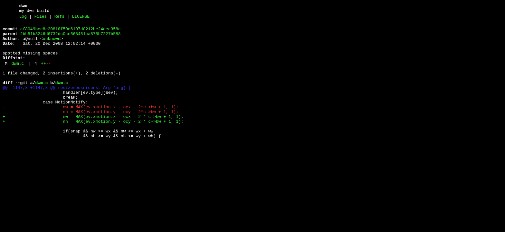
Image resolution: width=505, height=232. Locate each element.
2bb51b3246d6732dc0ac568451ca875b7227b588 (70, 38)
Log (23, 18)
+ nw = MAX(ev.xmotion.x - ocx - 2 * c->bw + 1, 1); (93, 135)
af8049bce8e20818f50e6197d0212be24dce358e (70, 32)
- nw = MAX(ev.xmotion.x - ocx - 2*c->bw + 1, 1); (90, 123)
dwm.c (17, 73)
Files (40, 18)
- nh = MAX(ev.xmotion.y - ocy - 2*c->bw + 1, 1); (90, 129)
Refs (59, 18)
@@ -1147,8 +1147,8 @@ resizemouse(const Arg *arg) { (67, 100)
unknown (52, 43)
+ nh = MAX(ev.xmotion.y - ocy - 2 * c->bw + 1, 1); (93, 141)
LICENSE (81, 18)
